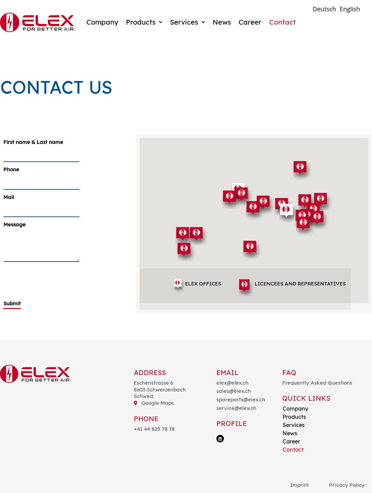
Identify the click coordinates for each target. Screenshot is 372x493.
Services (186, 22)
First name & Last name (33, 142)
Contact (281, 22)
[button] (302, 169)
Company (102, 22)
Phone (11, 169)
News (221, 22)
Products (144, 22)
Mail (8, 197)
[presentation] (55, 278)
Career (249, 22)
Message (14, 224)
